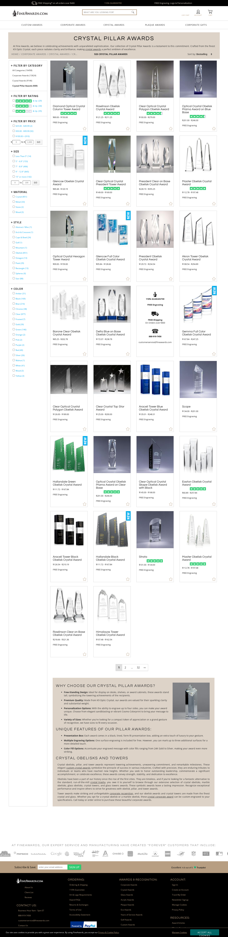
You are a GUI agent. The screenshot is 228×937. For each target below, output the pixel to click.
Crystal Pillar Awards (113, 54)
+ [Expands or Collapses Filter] (12, 65)
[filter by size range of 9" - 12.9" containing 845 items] (13, 171)
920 (96, 54)
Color (18, 289)
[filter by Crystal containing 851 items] (13, 196)
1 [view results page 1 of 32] (119, 667)
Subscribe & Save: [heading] (25, 867)
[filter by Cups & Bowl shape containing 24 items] (13, 237)
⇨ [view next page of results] (145, 667)
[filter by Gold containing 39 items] (13, 324)
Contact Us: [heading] (27, 905)
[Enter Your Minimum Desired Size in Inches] (15, 183)
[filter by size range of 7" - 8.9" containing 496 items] (13, 166)
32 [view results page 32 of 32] (138, 667)
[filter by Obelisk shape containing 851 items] (13, 252)
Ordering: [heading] (76, 879)
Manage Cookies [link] (179, 904)
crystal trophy (97, 782)
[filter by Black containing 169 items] (13, 298)
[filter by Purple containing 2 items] (13, 345)
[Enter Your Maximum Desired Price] (29, 142)
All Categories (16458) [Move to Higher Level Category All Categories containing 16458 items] (22, 70)
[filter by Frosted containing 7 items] (13, 319)
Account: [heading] (178, 879)
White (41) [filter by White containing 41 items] (20, 365)
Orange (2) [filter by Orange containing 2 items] (20, 334)
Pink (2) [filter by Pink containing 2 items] (19, 339)
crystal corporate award (160, 796)
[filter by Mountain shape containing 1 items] (13, 247)
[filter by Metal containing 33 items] (13, 202)
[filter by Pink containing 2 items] (13, 339)
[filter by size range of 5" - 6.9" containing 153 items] (13, 161)
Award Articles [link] (178, 923)
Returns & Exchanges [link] (78, 904)
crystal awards (93, 49)
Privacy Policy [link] (178, 909)
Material (20, 192)
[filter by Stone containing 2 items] (13, 207)
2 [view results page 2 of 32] (125, 667)
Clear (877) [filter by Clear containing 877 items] (21, 314)
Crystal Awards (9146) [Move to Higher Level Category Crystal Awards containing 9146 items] (22, 80)
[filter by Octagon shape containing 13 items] (13, 258)
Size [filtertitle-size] (16, 151)
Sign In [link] (175, 884)
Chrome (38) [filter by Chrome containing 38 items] (21, 309)
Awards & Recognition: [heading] (138, 879)
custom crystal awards (78, 767)
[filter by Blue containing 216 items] (13, 303)
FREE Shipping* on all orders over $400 (53, 3)
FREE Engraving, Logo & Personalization (173, 3)
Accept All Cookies (205, 933)
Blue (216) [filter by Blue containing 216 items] (20, 303)
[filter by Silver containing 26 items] (13, 355)
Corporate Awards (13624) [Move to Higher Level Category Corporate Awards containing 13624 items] (24, 75)
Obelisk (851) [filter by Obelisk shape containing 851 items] (21, 252)
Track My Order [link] (179, 894)
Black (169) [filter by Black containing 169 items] (21, 298)
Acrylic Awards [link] (127, 899)
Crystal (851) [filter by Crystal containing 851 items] (21, 196)
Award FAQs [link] (74, 899)
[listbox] (204, 54)
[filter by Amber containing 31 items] (13, 293)
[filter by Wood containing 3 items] (13, 212)
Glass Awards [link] (127, 894)
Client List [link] (29, 892)
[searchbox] (109, 12)
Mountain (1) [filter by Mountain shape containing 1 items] (21, 247)
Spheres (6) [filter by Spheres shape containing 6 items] (21, 273)
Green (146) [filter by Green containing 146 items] (21, 329)
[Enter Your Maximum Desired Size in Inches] (27, 183)
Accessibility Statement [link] (79, 914)
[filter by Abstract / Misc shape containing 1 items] (13, 227)
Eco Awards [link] (126, 909)
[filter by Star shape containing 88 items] (13, 278)
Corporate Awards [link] (129, 884)
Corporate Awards (73, 24)
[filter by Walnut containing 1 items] (13, 360)
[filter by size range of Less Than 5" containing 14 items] (13, 156)
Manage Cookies (179, 932)
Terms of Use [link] (75, 909)
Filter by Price (25, 121)
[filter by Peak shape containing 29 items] (13, 263)
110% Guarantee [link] (77, 889)
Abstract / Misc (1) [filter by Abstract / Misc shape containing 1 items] (24, 227)
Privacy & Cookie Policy (108, 932)
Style (18, 222)
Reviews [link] (28, 897)
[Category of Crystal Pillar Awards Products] (114, 45)
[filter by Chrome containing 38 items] (13, 309)
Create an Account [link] (180, 889)
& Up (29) (29, 101)
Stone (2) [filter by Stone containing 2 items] (20, 207)
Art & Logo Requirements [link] (80, 894)
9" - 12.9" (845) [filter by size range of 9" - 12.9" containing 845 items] (22, 171)
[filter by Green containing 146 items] (13, 329)
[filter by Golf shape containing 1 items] (13, 242)
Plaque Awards (155, 24)
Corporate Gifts (196, 24)
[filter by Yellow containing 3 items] (13, 376)
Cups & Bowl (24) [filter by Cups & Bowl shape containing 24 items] (23, 237)
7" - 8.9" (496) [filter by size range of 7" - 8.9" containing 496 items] (22, 166)
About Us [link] (29, 887)
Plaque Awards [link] (127, 904)
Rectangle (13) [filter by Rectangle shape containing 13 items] (22, 268)
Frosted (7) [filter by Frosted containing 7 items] (20, 319)
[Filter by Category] (27, 65)
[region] (47, 867)
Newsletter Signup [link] (180, 899)
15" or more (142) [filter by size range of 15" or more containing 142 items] (24, 176)
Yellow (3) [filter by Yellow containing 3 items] (20, 376)
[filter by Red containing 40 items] (13, 350)
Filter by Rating (26, 96)
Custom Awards (31, 24)
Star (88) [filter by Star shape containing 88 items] (19, 278)
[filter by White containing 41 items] (13, 365)
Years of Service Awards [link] (131, 914)
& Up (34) (29, 106)
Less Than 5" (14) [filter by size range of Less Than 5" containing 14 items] (23, 156)
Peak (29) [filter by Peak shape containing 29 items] (20, 263)
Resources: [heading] (180, 917)
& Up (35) (29, 111)
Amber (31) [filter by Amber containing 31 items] (21, 293)
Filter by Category (28, 65)
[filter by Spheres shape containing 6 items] (13, 273)
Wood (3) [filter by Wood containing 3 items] (20, 212)
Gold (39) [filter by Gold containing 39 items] (20, 324)
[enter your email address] (52, 867)
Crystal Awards (114, 24)
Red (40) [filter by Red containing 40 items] (19, 350)
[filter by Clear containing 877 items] (13, 314)
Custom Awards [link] (128, 924)
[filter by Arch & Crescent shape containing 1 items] (13, 232)
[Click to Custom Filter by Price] (39, 142)
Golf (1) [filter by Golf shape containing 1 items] (19, 242)
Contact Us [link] (23, 925)
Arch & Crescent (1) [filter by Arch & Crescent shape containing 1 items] (24, 232)
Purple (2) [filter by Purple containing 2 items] (20, 345)
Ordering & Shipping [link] (78, 884)
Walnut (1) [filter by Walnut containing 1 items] (20, 360)
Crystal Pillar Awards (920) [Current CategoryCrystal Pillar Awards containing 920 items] (25, 85)
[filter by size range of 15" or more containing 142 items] (13, 176)
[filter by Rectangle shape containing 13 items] (13, 268)
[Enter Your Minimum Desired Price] (16, 142)
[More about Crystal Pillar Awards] (133, 742)
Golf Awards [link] (126, 919)
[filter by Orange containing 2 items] (13, 334)
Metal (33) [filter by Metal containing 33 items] (20, 202)
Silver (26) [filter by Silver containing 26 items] (20, 355)
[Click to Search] (133, 12)
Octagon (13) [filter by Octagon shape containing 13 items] (21, 258)
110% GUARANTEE (113, 3)
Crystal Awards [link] (127, 889)
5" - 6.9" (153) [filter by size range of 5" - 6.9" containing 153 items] (22, 161)
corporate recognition (121, 793)
